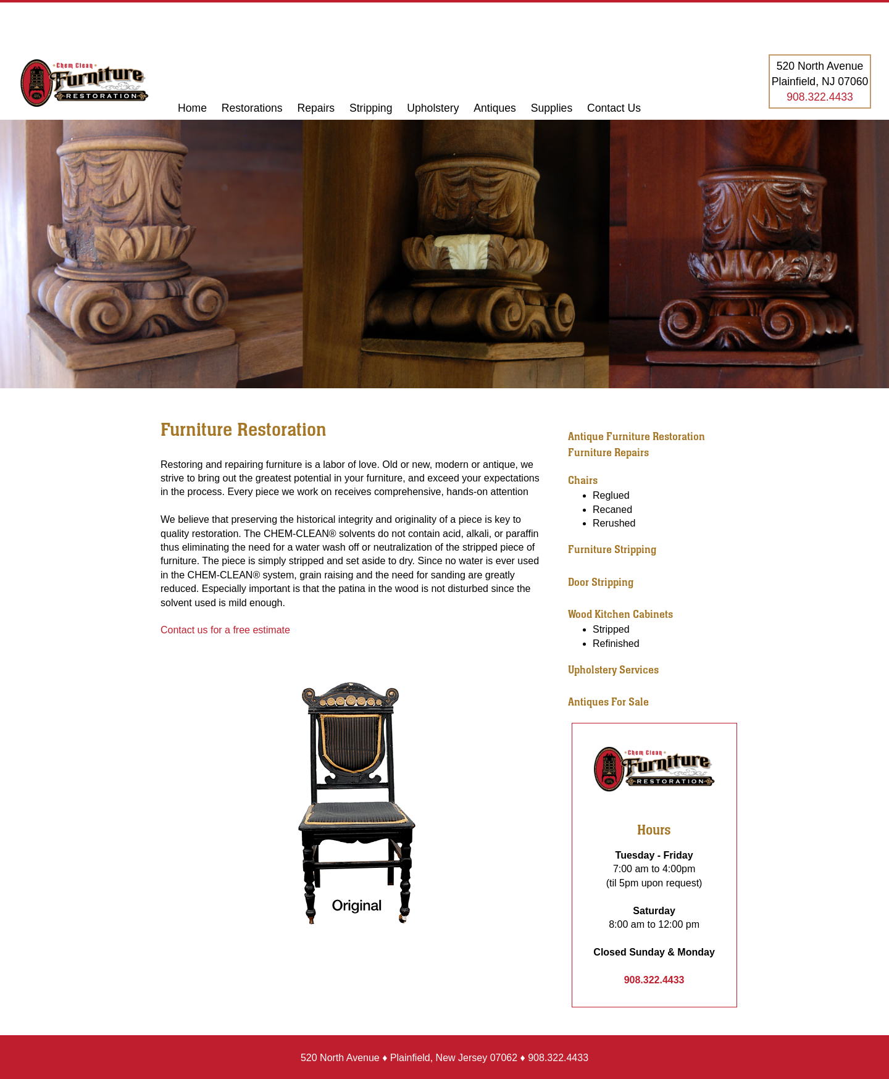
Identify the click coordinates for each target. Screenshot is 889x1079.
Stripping (372, 108)
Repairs (317, 108)
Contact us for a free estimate (225, 630)
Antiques (494, 108)
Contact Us (614, 108)
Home (192, 108)
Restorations (252, 108)
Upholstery (433, 108)
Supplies (552, 108)
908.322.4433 (820, 97)
